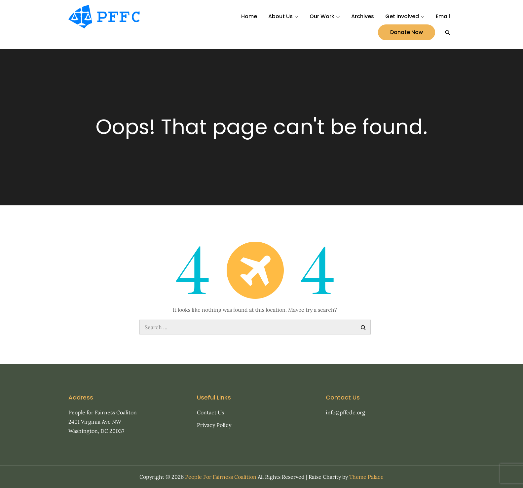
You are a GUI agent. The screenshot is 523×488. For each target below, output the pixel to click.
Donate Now (406, 32)
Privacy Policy (214, 425)
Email (443, 16)
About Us (283, 16)
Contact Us (210, 412)
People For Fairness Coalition (220, 476)
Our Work (325, 16)
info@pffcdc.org (345, 412)
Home (249, 16)
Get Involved (405, 16)
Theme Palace (366, 476)
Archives (362, 16)
